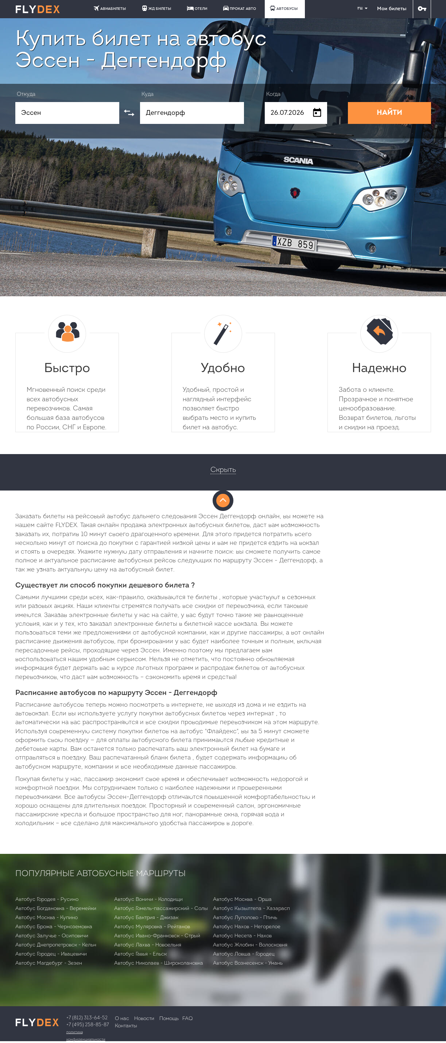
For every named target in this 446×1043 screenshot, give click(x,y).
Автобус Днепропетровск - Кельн (55, 945)
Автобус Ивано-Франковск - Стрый (157, 936)
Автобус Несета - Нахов (242, 936)
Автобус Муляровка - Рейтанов (152, 927)
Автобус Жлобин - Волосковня (250, 945)
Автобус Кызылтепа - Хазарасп (251, 908)
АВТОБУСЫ (284, 8)
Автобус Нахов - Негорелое (246, 927)
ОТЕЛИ (197, 8)
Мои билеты (391, 9)
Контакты (126, 1026)
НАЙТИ (389, 113)
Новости (144, 1018)
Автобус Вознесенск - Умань (248, 963)
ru (360, 8)
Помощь (169, 1018)
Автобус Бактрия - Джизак (146, 918)
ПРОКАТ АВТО (239, 8)
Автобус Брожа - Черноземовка (53, 927)
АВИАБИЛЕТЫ (110, 8)
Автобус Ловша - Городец (244, 954)
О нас (122, 1018)
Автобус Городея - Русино (46, 899)
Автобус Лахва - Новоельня (147, 945)
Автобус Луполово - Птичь (245, 918)
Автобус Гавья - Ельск (140, 954)
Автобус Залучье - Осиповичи (51, 936)
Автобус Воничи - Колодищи (148, 899)
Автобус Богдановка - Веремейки (55, 908)
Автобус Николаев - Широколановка (158, 963)
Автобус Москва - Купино (46, 918)
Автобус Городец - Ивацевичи (51, 954)
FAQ (187, 1018)
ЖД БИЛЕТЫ (156, 8)
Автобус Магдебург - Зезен (48, 963)
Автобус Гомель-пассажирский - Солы (161, 908)
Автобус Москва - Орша (242, 899)
